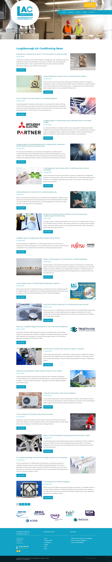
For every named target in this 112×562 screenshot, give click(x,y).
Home (45, 538)
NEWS (84, 12)
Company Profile (47, 540)
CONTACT (91, 12)
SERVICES (70, 12)
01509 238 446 (89, 5)
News (45, 548)
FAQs (45, 546)
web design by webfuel (90, 558)
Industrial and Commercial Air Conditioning (81, 538)
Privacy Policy (27, 559)
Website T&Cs (19, 559)
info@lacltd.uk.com (89, 6)
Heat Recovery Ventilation (77, 542)
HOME (63, 12)
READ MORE (21, 70)
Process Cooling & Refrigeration (78, 540)
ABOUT (78, 12)
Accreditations (47, 542)
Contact (45, 544)
